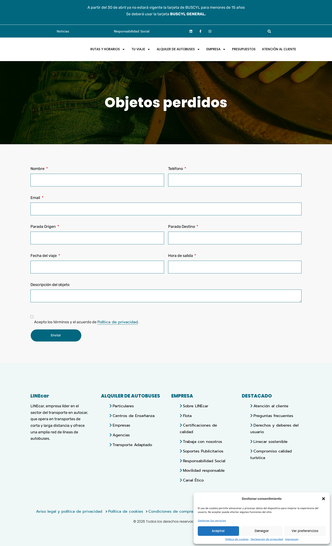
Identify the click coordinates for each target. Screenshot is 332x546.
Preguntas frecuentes (273, 416)
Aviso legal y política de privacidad (70, 511)
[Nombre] (97, 180)
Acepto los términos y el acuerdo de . (86, 322)
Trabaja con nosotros (202, 442)
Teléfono (176, 168)
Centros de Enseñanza (134, 416)
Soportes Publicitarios (203, 451)
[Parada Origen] (97, 238)
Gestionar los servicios (212, 520)
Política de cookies (237, 539)
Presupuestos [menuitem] (244, 49)
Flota (187, 416)
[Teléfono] (235, 180)
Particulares (123, 406)
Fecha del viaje (44, 255)
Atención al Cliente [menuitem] (279, 49)
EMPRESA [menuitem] (216, 49)
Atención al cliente (270, 406)
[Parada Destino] (235, 238)
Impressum (291, 539)
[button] (323, 498)
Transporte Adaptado (132, 445)
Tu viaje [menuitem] (140, 49)
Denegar (262, 531)
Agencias (121, 435)
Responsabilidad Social (131, 31)
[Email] (166, 209)
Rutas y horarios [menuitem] (107, 49)
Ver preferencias (305, 531)
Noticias (63, 31)
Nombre (37, 168)
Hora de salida (181, 255)
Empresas (121, 425)
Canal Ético (193, 480)
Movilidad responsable (204, 470)
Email (35, 197)
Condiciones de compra (170, 511)
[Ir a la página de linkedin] (191, 31)
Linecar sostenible (270, 442)
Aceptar (218, 531)
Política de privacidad (117, 322)
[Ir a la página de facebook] (200, 31)
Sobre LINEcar (195, 406)
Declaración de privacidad (267, 539)
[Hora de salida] (235, 267)
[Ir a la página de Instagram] (210, 31)
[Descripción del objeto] (166, 296)
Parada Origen (43, 226)
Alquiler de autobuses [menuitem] (178, 49)
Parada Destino (182, 226)
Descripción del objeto (49, 284)
